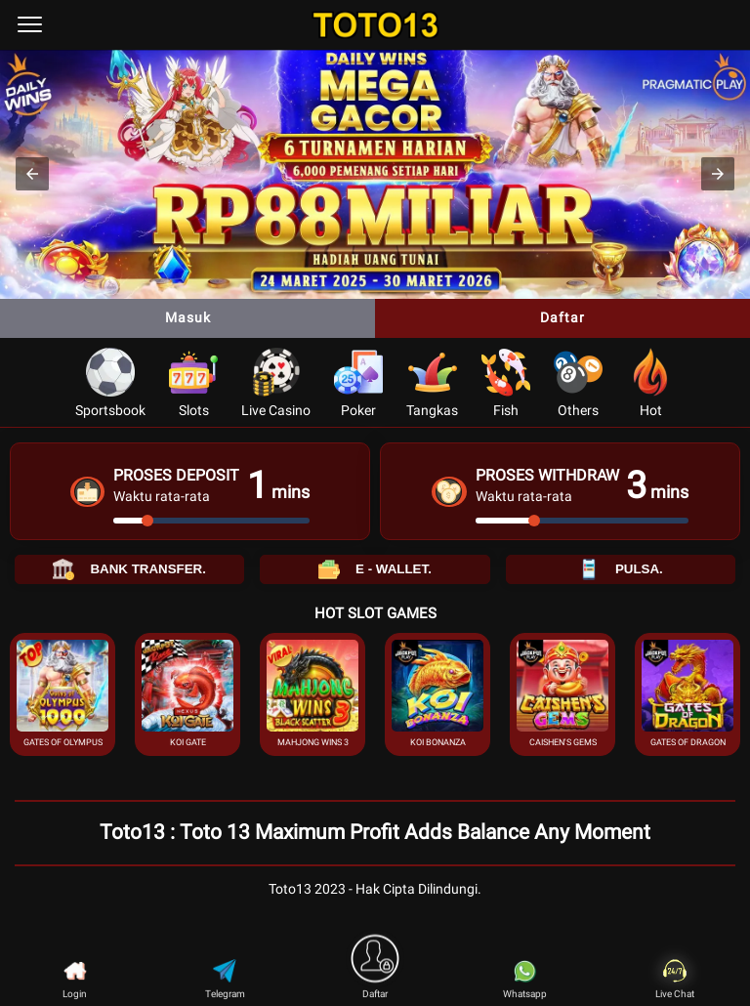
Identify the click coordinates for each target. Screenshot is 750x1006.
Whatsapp (525, 979)
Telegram (225, 979)
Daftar (562, 317)
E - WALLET (391, 569)
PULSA (637, 569)
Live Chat (674, 979)
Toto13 (290, 889)
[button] (32, 173)
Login (74, 979)
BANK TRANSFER (146, 569)
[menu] (30, 24)
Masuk (188, 317)
